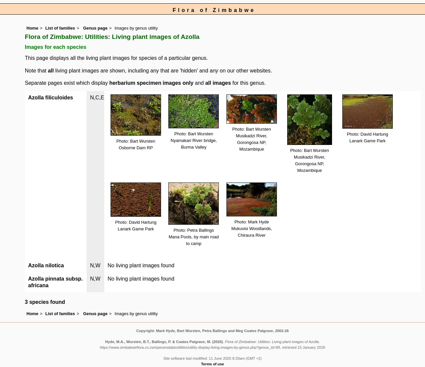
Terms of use (212, 364)
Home (33, 28)
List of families (60, 28)
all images (218, 83)
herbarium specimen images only (151, 83)
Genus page (95, 28)
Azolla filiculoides (50, 97)
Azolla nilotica (46, 265)
